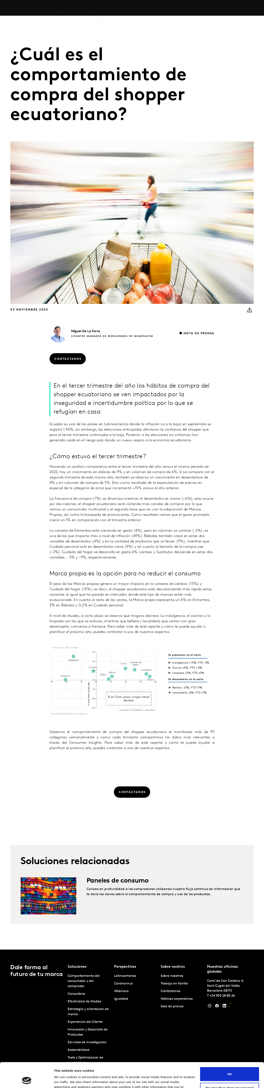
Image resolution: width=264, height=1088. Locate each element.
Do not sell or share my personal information (230, 1066)
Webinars (121, 991)
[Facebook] (216, 1006)
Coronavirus (123, 983)
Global (243, 8)
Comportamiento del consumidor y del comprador (84, 981)
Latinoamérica (125, 976)
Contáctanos (225, 8)
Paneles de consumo (117, 897)
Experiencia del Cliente (85, 1022)
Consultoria (76, 994)
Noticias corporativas (177, 999)
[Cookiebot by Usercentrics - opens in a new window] (27, 1080)
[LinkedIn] (224, 1006)
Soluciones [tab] (49, 8)
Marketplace (128, 8)
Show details (63, 1080)
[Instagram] (209, 1006)
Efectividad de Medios (84, 1001)
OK (229, 1050)
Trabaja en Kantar (198, 8)
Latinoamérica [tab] (76, 8)
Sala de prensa (172, 1006)
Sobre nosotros (169, 8)
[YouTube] (231, 1006)
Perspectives (103, 8)
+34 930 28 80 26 (222, 995)
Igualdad (121, 999)
